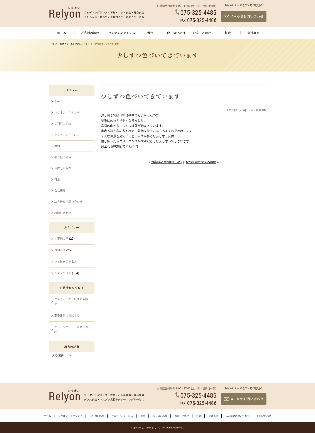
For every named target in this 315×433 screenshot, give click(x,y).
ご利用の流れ (90, 33)
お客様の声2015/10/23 (166, 162)
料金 (228, 33)
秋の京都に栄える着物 (201, 162)
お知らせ (60, 250)
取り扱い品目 (176, 33)
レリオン (157, 427)
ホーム (61, 33)
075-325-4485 (195, 12)
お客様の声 (61, 238)
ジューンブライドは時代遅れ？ (71, 329)
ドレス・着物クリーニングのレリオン (69, 44)
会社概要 (253, 33)
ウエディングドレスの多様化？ (71, 301)
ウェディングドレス (121, 33)
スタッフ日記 (62, 273)
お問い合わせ (62, 213)
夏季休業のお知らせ (67, 315)
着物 (150, 33)
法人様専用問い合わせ (68, 201)
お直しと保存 (202, 33)
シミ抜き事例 (62, 261)
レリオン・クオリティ (68, 112)
